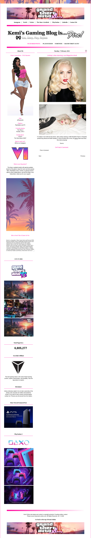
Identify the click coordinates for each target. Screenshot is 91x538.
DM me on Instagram (20, 143)
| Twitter (31, 22)
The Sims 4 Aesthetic (43, 22)
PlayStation (55, 22)
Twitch (25, 22)
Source (62, 143)
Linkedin (65, 22)
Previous (83, 156)
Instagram (17, 22)
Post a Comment (44, 150)
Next (40, 156)
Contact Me (73, 22)
